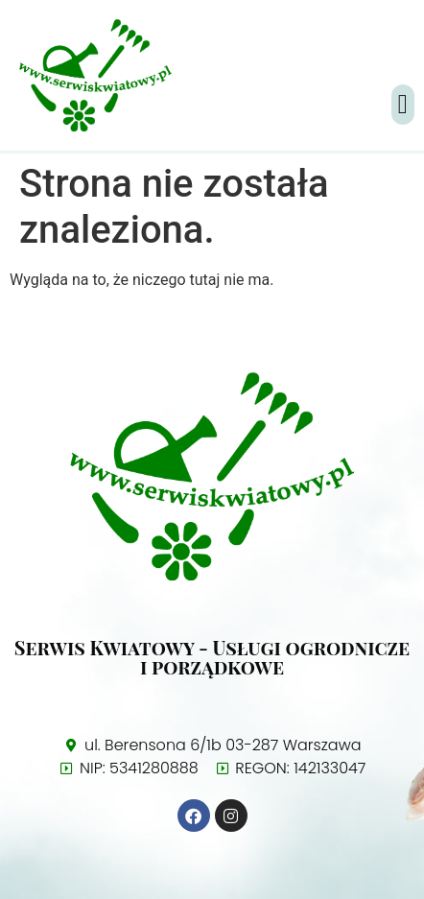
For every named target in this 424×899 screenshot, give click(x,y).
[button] (402, 104)
